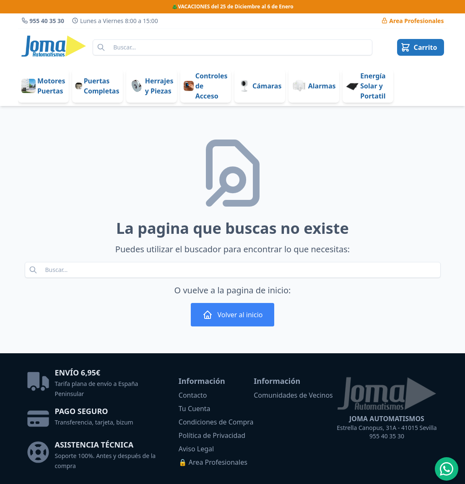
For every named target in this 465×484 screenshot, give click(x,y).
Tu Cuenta (194, 408)
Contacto (193, 395)
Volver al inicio (233, 315)
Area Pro (412, 21)
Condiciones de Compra (216, 422)
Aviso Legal (196, 448)
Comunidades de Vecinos (293, 395)
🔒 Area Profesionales (213, 462)
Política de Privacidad (212, 435)
